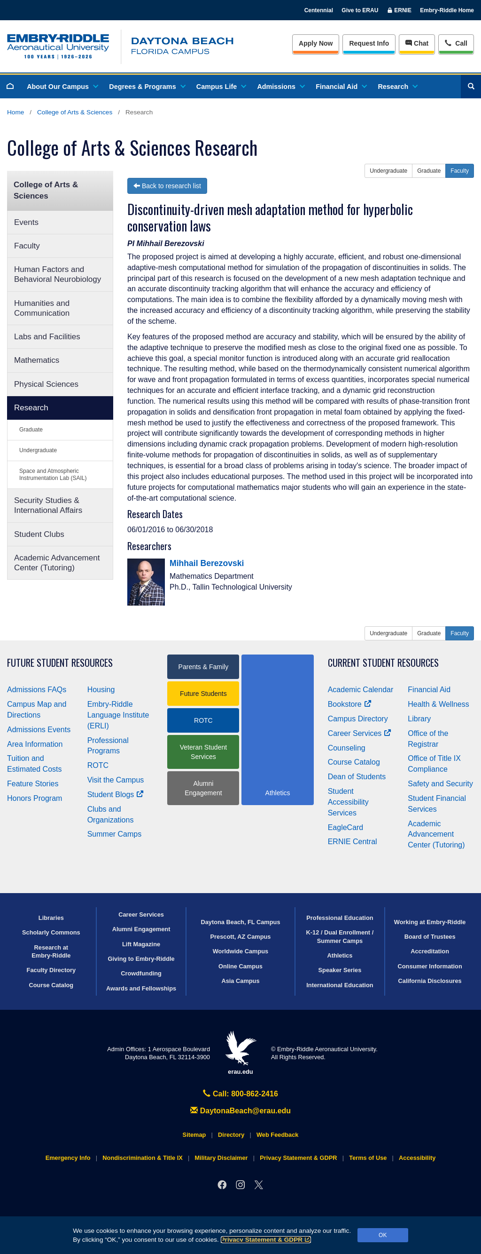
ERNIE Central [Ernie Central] (352, 842)
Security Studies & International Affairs (48, 505)
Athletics (339, 955)
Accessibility (417, 1157)
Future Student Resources (60, 663)
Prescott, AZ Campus (240, 936)
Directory (231, 1134)
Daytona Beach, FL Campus (240, 922)
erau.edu (240, 1052)
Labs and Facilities (47, 336)
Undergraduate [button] (388, 171)
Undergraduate (38, 450)
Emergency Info (68, 1157)
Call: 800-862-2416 (240, 1094)
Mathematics (36, 360)
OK (383, 1235)
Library (419, 719)
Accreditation (430, 951)
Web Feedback (277, 1134)
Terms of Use (368, 1157)
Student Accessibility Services (348, 802)
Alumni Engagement (203, 788)
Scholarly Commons (51, 932)
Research (397, 86)
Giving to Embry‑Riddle (141, 958)
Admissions (280, 86)
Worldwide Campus (241, 951)
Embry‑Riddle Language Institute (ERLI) (118, 715)
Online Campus (240, 966)
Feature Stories (32, 784)
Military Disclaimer (221, 1157)
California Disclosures (430, 980)
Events (26, 222)
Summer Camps (114, 834)
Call (455, 42)
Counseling (346, 748)
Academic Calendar (361, 690)
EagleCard (346, 827)
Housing (101, 690)
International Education (339, 985)
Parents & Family (203, 667)
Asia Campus (240, 980)
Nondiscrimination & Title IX (142, 1157)
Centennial (318, 10)
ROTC (98, 765)
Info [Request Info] (369, 43)
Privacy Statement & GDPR (266, 1239)
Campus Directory (358, 719)
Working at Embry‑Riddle (430, 922)
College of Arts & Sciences (74, 112)
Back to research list (167, 186)
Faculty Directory (51, 970)
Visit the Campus (115, 780)
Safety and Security (440, 784)
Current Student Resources (383, 663)
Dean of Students (357, 777)
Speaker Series (340, 970)
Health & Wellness (438, 704)
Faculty (27, 245)
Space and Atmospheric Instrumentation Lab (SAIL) (52, 474)
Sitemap (194, 1134)
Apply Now (316, 43)
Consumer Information (430, 966)
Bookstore (350, 704)
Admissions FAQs (36, 690)
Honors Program (34, 798)
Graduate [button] (429, 171)
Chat (416, 43)
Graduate (31, 429)
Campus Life (220, 86)
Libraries (51, 917)
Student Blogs (115, 795)
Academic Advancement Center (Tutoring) (57, 562)
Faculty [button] (459, 171)
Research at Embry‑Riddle (50, 951)
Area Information (34, 744)
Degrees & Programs (146, 86)
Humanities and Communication (42, 308)
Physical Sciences (46, 384)
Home (15, 112)
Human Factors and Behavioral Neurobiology (57, 274)
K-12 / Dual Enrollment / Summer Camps (340, 936)
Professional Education (339, 917)
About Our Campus (62, 86)
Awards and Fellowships (141, 988)
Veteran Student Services (203, 751)
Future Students (203, 693)
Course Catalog (354, 762)
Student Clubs (39, 534)
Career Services (360, 733)
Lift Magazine (141, 944)
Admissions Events (38, 730)
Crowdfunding (141, 973)
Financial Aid (341, 86)
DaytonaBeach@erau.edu (240, 1111)
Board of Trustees (430, 936)
